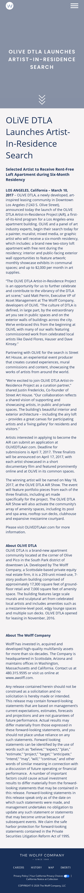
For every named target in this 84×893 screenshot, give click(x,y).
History (36, 867)
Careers (18, 867)
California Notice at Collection (42, 879)
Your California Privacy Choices (46, 876)
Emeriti (66, 867)
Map (51, 867)
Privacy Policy (21, 876)
